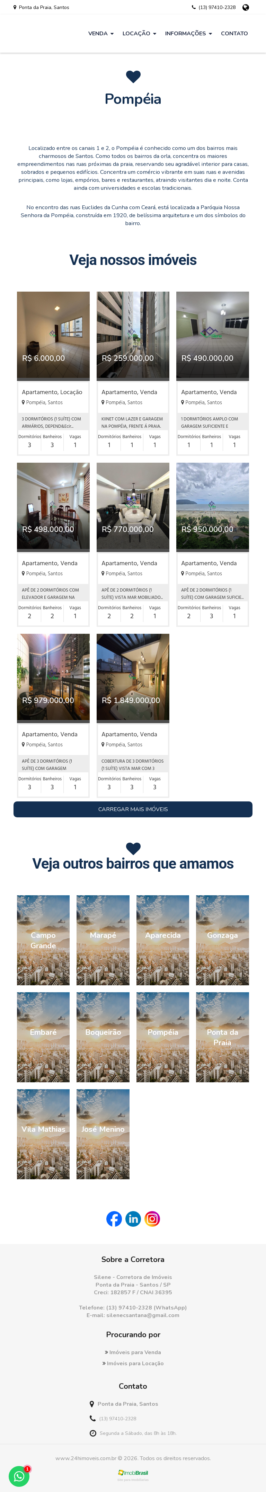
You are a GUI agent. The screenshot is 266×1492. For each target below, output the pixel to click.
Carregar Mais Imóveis (133, 809)
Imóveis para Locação (133, 1363)
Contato (234, 33)
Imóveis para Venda (133, 1352)
